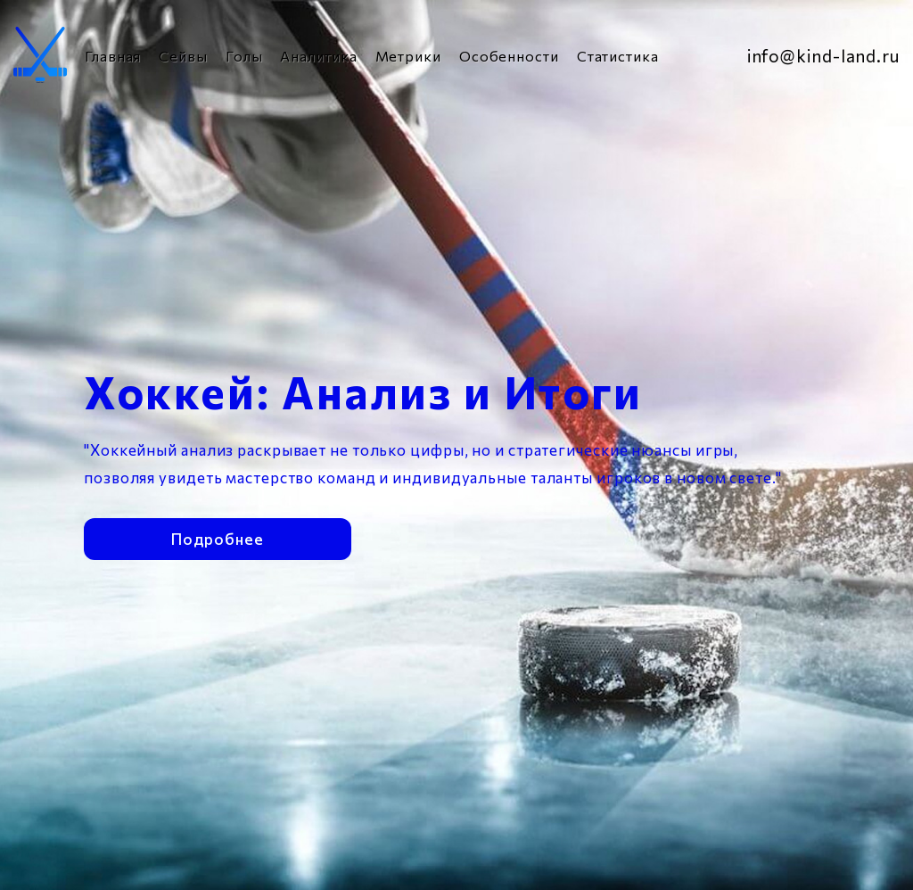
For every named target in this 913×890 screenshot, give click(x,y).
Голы (244, 55)
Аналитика (318, 55)
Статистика (618, 55)
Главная (113, 55)
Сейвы (183, 55)
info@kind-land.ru (823, 55)
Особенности (509, 55)
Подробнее (217, 535)
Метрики (408, 55)
